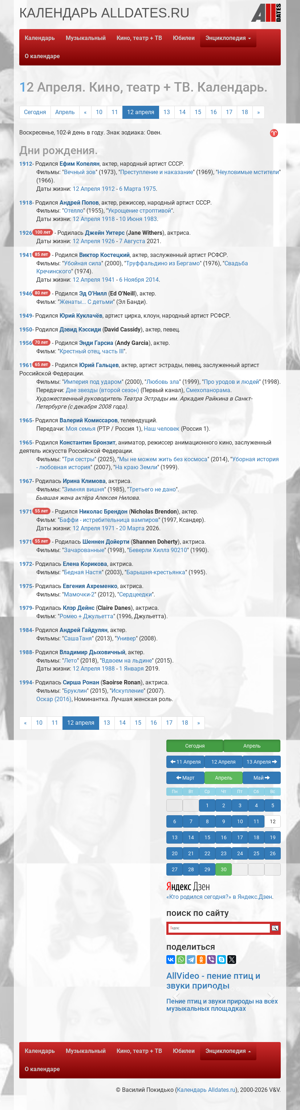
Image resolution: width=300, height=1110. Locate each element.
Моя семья (81, 428)
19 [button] (273, 837)
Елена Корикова (85, 563)
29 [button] (207, 869)
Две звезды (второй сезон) (102, 390)
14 (182, 112)
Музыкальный (86, 38)
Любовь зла (162, 381)
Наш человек (161, 428)
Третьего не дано (152, 489)
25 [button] (256, 853)
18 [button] (256, 837)
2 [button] (223, 805)
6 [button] (174, 821)
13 (166, 112)
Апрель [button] (252, 746)
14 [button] (191, 837)
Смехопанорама (208, 390)
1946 (25, 293)
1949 (25, 316)
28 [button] (191, 869)
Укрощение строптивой (139, 210)
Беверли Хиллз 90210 (158, 550)
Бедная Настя (83, 572)
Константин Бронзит (87, 442)
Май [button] (262, 778)
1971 (25, 511)
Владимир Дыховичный (92, 652)
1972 (25, 564)
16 (213, 112)
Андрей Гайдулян (84, 630)
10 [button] (240, 821)
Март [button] (185, 778)
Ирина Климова (84, 481)
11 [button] (256, 821)
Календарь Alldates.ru (206, 1089)
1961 (25, 365)
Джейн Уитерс (105, 232)
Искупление (127, 690)
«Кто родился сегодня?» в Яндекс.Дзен (219, 889)
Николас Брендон (103, 511)
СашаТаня (78, 638)
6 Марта (130, 188)
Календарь (40, 38)
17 (229, 112)
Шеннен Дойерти (105, 541)
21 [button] (191, 853)
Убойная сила (82, 263)
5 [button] (272, 805)
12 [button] (273, 821)
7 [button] (191, 821)
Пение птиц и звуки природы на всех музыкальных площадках (222, 1004)
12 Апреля (86, 188)
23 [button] (224, 853)
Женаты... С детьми (86, 301)
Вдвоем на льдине (127, 660)
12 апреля (140, 112)
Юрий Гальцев (99, 365)
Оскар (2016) (54, 699)
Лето (70, 660)
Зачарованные (84, 550)
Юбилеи (184, 38)
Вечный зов (80, 172)
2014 (152, 279)
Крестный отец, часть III (91, 351)
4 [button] (256, 805)
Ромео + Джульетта (86, 616)
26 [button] (273, 853)
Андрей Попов (79, 202)
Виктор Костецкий (104, 255)
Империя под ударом (93, 381)
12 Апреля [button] (223, 762)
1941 (25, 255)
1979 (25, 608)
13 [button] (175, 837)
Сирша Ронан (81, 682)
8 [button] (207, 821)
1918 (25, 203)
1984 (25, 630)
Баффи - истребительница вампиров (109, 519)
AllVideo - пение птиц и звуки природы (213, 980)
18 (245, 112)
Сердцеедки (135, 594)
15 (198, 112)
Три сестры (79, 459)
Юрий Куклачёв (81, 315)
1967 (25, 481)
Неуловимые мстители (248, 172)
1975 (149, 188)
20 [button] (175, 853)
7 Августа (132, 241)
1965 (25, 420)
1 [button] (207, 805)
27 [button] (175, 869)
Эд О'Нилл (93, 293)
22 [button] (207, 853)
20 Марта (132, 528)
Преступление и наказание (156, 172)
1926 (25, 233)
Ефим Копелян (80, 163)
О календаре (42, 56)
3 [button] (240, 805)
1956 (25, 343)
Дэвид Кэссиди (80, 329)
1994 (25, 682)
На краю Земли (136, 467)
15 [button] (207, 837)
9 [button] (223, 821)
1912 (25, 164)
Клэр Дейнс (78, 607)
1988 (25, 652)
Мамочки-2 (79, 594)
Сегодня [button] (195, 746)
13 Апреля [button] (262, 762)
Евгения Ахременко (90, 586)
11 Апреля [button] (185, 762)
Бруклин (75, 690)
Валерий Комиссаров (89, 420)
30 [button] (224, 869)
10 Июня (130, 219)
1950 (25, 329)
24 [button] (240, 853)
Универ (126, 638)
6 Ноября (131, 279)
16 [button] (224, 837)
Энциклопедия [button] (228, 38)
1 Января (131, 668)
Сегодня (35, 112)
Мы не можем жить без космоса (163, 459)
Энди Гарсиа (96, 342)
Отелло (73, 210)
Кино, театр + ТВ (139, 38)
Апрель (65, 112)
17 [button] (240, 837)
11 (115, 112)
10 (99, 112)
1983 (150, 219)
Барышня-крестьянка (155, 572)
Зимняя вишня (84, 489)
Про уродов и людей (231, 381)
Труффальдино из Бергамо (163, 263)
